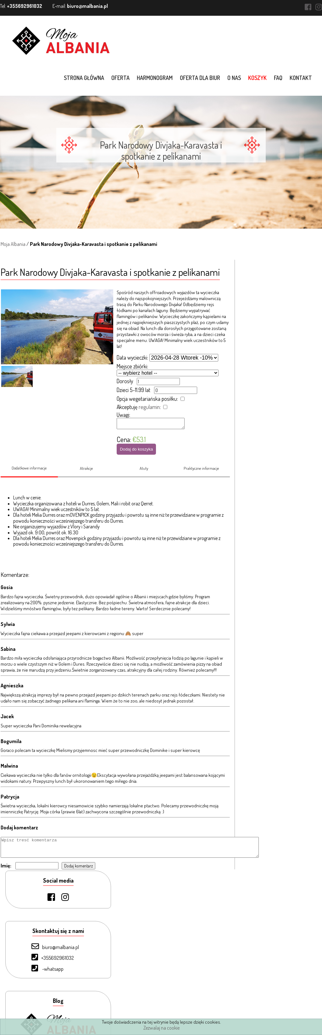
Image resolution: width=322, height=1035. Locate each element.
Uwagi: (123, 414)
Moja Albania (12, 244)
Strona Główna (43, 926)
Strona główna (84, 77)
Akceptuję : (139, 406)
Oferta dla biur (200, 77)
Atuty (143, 472)
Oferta (121, 77)
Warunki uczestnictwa (49, 1010)
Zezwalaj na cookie (161, 1028)
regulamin (149, 406)
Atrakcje (86, 472)
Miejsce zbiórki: (132, 366)
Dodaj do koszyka (136, 451)
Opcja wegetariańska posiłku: (147, 398)
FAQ (279, 77)
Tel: (21, 6)
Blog (32, 1000)
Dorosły (125, 381)
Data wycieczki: (132, 357)
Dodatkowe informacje (28, 472)
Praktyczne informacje (201, 472)
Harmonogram (155, 77)
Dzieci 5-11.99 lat (133, 389)
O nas (235, 77)
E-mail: (80, 6)
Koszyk (258, 77)
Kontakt (301, 77)
